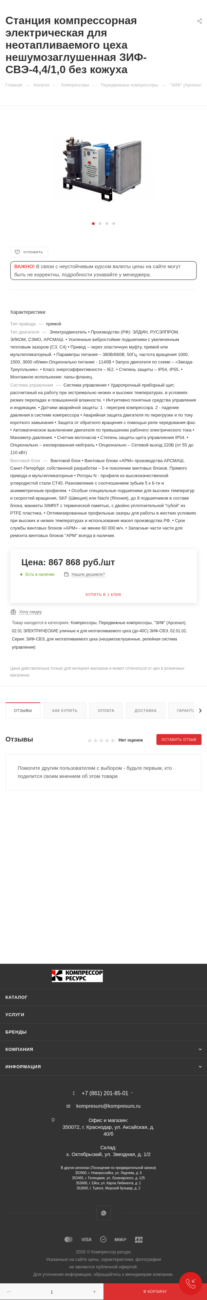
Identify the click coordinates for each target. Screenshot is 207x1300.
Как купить (64, 711)
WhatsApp (103, 1213)
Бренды (16, 1032)
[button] (93, 223)
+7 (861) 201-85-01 (105, 1093)
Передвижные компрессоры (125, 622)
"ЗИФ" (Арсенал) (170, 622)
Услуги (14, 1014)
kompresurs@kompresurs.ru (108, 1106)
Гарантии (187, 711)
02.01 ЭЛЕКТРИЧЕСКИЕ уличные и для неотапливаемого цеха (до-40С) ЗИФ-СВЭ (90, 631)
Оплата (106, 711)
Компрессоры (83, 622)
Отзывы (23, 711)
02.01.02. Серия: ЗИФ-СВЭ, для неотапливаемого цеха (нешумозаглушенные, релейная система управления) (99, 639)
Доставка (146, 711)
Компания (19, 1049)
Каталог (16, 997)
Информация (23, 1066)
